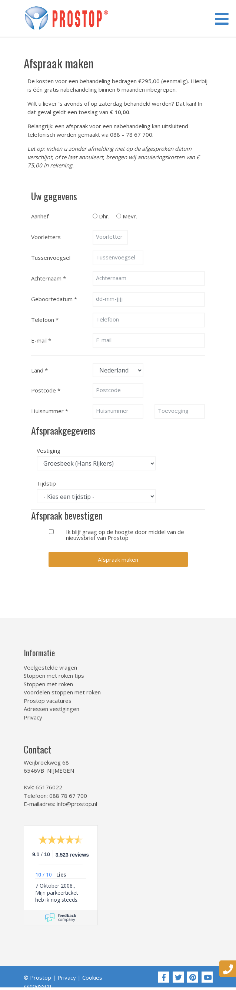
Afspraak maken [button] (118, 559)
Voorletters (46, 237)
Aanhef (40, 216)
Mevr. (130, 215)
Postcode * (45, 390)
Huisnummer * (49, 411)
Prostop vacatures (48, 700)
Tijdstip (46, 483)
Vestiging (48, 450)
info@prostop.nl (77, 803)
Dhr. (104, 215)
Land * (39, 370)
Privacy (33, 717)
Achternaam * (48, 278)
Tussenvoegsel (50, 257)
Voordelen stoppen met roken (62, 692)
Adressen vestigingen (51, 708)
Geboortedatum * (54, 299)
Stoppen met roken (48, 684)
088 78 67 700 (68, 795)
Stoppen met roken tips (54, 675)
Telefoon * (45, 319)
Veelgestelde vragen (50, 667)
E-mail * (41, 340)
